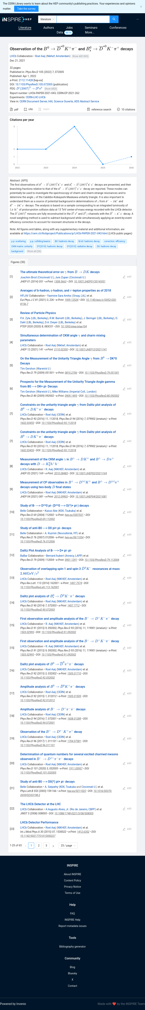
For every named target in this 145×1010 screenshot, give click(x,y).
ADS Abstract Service (86, 101)
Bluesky (72, 973)
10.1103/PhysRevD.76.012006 (37, 541)
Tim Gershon (27, 368)
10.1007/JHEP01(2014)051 (89, 281)
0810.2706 (71, 372)
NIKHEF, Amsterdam (66, 469)
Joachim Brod (28, 277)
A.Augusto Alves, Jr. (57, 809)
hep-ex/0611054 (74, 537)
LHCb (13, 56)
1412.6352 (83, 831)
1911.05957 (76, 768)
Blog (72, 967)
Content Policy (72, 880)
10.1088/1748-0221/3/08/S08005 (74, 813)
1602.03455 (27, 422)
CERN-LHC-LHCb (36, 97)
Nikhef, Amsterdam (58, 56)
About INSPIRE (72, 874)
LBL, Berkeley (40, 318)
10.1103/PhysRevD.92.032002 (37, 677)
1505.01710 (74, 673)
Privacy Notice (72, 886)
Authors (48, 27)
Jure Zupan (61, 277)
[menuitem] (137, 19)
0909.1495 (71, 395)
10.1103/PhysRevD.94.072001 (37, 722)
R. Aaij (49, 469)
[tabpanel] (72, 559)
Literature (25, 27)
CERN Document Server (33, 101)
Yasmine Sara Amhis (59, 295)
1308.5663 (60, 281)
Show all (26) (34, 251)
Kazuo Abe (51, 510)
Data (60, 32)
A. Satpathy (51, 786)
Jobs (69, 27)
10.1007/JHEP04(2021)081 (91, 496)
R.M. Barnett (56, 318)
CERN (60, 414)
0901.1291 (71, 559)
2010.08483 (61, 473)
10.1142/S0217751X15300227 (37, 835)
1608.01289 (74, 718)
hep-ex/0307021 (74, 514)
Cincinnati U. (45, 277)
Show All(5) (51, 88)
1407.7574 (76, 583)
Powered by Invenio (13, 1004)
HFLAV (24, 295)
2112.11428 (26, 80)
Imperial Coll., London (83, 391)
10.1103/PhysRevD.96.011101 (37, 745)
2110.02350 (61, 349)
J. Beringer (89, 318)
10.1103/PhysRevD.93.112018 (59, 422)
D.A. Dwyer (51, 322)
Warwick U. (43, 368)
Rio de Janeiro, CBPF (83, 809)
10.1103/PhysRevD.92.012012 (37, 700)
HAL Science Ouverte (60, 101)
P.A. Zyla (25, 318)
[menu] (132, 19)
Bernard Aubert (55, 555)
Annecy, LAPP (74, 555)
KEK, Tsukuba (67, 510)
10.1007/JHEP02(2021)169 (91, 473)
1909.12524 (71, 299)
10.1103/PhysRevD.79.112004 (102, 559)
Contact (72, 985)
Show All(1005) (80, 56)
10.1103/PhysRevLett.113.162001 (39, 587)
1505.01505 (74, 696)
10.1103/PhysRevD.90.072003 (37, 609)
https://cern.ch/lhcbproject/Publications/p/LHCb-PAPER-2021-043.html (66, 233)
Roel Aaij (40, 56)
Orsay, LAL (79, 295)
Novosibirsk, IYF (67, 533)
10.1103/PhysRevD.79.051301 (102, 372)
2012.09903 (61, 496)
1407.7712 (73, 605)
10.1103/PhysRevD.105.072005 (34, 84)
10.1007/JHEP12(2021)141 (91, 349)
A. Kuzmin (51, 533)
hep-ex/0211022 (76, 790)
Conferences (118, 27)
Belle (23, 510)
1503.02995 (27, 632)
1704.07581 (74, 741)
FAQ (72, 913)
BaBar (23, 555)
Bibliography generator (72, 946)
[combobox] (83, 19)
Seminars (91, 27)
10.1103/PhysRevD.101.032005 (38, 772)
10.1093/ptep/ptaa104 (74, 326)
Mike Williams (60, 391)
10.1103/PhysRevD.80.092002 (102, 395)
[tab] (20, 262)
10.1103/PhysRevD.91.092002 (59, 632)
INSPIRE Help (72, 919)
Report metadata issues (72, 925)
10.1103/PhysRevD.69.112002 (37, 519)
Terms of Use (72, 892)
